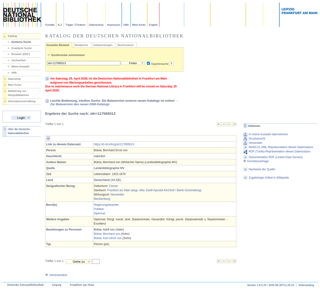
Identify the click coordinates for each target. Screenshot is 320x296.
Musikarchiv (81, 45)
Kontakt (49, 24)
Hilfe (126, 24)
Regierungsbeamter (106, 204)
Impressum (113, 24)
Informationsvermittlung (21, 101)
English (153, 24)
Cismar (113, 186)
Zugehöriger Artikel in (269, 177)
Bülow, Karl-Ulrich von (108, 238)
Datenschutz (96, 24)
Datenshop (14, 78)
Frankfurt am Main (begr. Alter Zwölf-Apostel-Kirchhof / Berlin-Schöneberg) (154, 190)
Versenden (255, 143)
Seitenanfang (306, 285)
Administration (56, 275)
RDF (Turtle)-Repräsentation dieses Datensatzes (279, 151)
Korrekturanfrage (256, 161)
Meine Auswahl (20, 66)
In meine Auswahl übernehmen (268, 134)
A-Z (60, 24)
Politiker (99, 209)
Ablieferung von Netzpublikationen (18, 93)
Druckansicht (257, 138)
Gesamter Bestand (57, 45)
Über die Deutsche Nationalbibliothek (19, 131)
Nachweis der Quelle (262, 169)
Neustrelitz (117, 194)
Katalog (12, 36)
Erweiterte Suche (21, 48)
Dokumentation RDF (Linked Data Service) (276, 157)
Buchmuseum (126, 45)
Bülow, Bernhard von (107, 234)
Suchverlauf (18, 60)
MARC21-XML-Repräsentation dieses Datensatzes (281, 147)
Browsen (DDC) (20, 54)
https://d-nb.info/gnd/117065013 (114, 144)
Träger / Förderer (75, 24)
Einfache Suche (21, 41)
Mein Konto (139, 24)
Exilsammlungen (102, 45)
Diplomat (99, 213)
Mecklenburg (102, 199)
